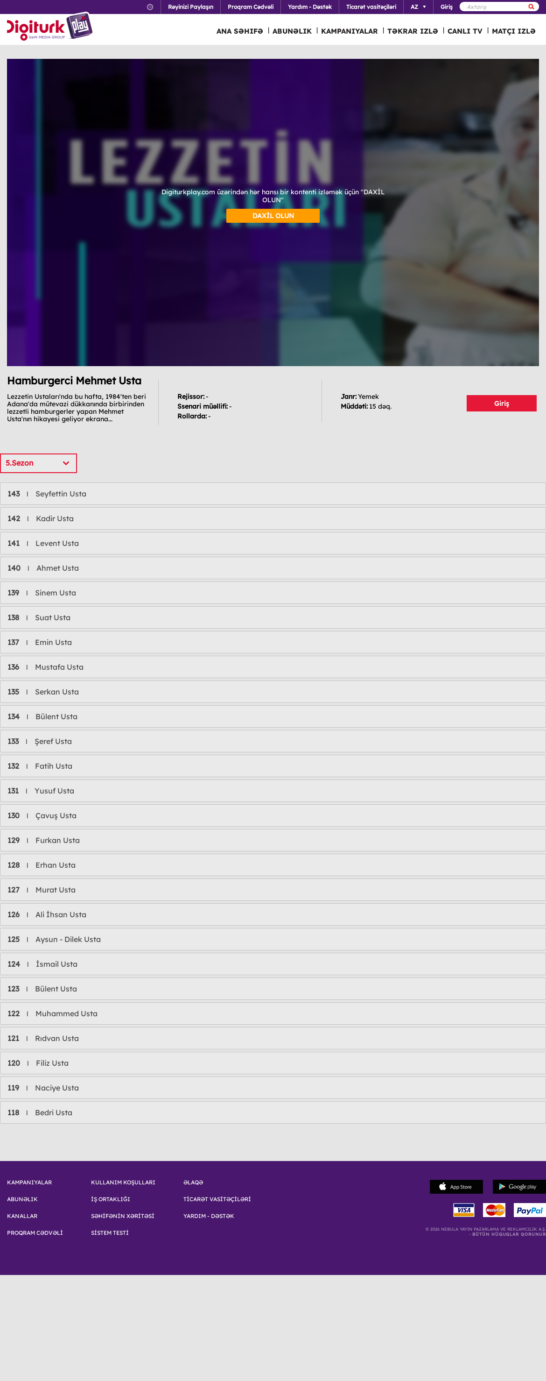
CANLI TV (465, 31)
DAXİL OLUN (273, 216)
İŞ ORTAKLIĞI (110, 1199)
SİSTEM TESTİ (110, 1233)
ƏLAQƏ (193, 1182)
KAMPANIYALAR (349, 31)
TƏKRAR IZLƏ (412, 31)
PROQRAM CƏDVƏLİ (35, 1233)
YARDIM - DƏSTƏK (208, 1216)
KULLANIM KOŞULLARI (123, 1182)
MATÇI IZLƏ (514, 31)
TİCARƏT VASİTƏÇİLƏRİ (217, 1199)
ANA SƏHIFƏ (240, 31)
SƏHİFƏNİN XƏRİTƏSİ (122, 1216)
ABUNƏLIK (292, 31)
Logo (51, 27)
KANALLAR (22, 1216)
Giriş (501, 403)
